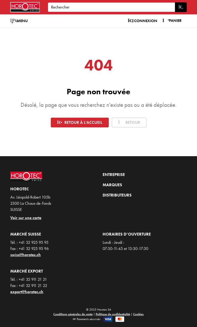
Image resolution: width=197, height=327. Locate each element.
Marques (112, 185)
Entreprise (114, 174)
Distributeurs (117, 195)
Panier (172, 20)
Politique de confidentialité (113, 314)
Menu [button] (19, 20)
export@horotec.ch (26, 291)
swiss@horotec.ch (25, 254)
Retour (129, 122)
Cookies (138, 314)
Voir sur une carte (25, 217)
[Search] (111, 7)
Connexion (142, 20)
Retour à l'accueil (79, 122)
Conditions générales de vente (73, 314)
